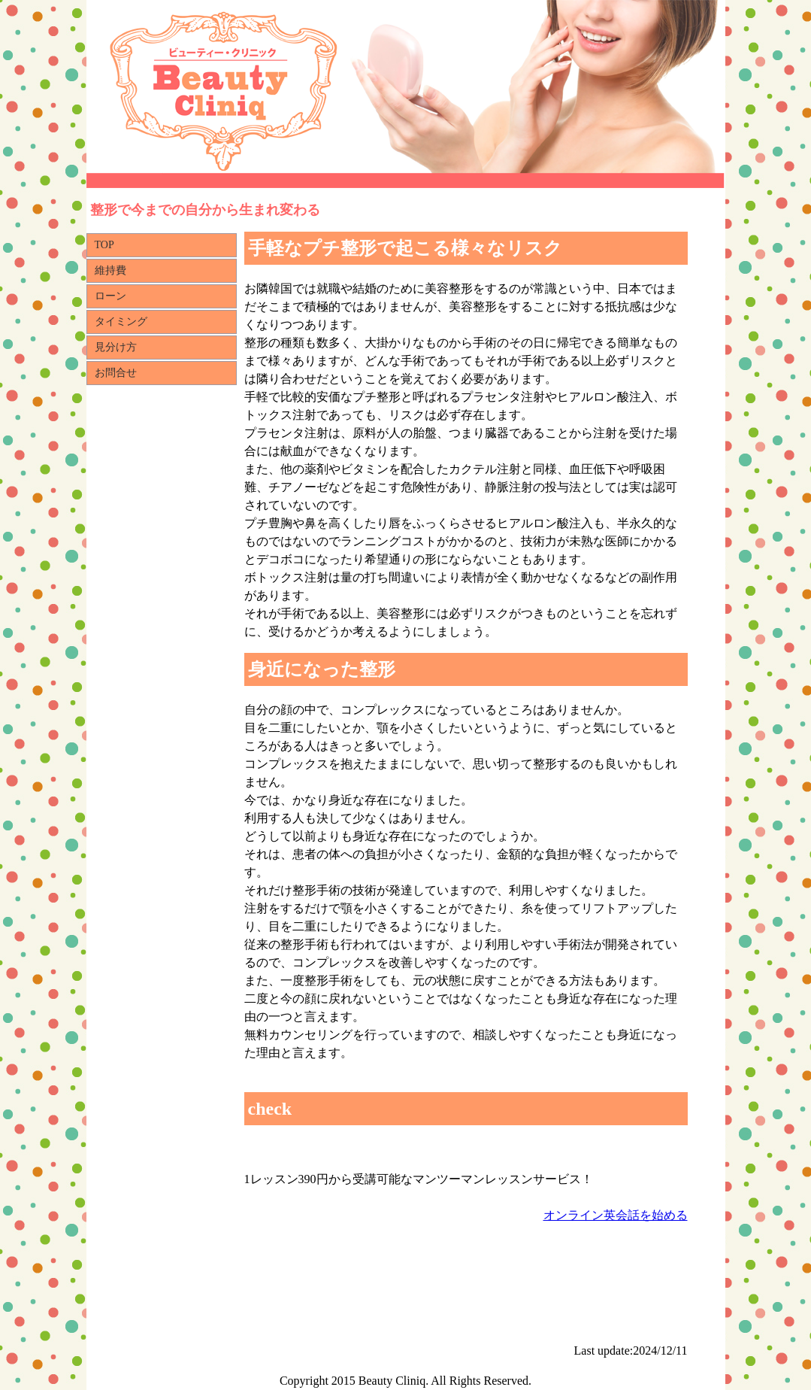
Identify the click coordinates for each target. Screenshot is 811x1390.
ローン (110, 296)
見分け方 (116, 347)
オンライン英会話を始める (615, 1215)
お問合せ (116, 372)
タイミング (121, 321)
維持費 (110, 270)
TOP (104, 244)
